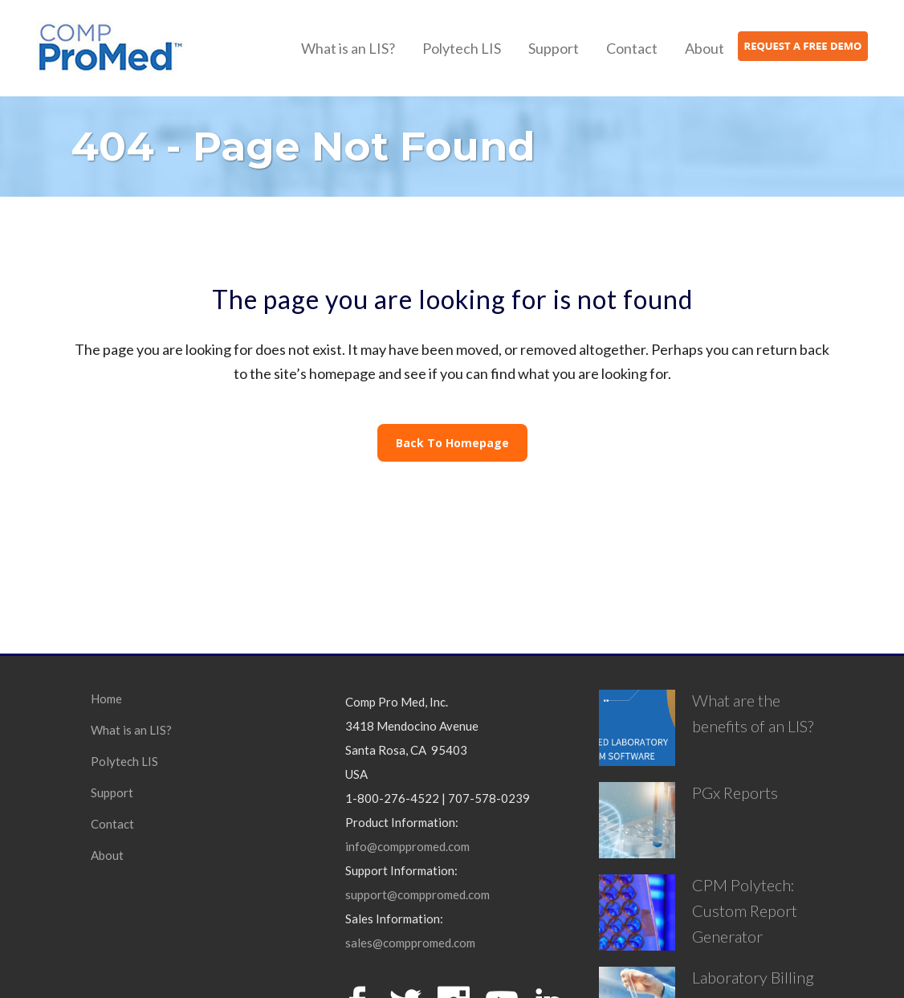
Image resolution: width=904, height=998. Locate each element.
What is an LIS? (131, 730)
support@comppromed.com (417, 894)
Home (106, 698)
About (107, 855)
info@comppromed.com (407, 846)
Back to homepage (452, 442)
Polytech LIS (124, 761)
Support (112, 792)
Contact (112, 824)
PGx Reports (735, 792)
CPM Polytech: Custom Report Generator (744, 910)
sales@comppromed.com (410, 942)
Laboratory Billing (753, 977)
